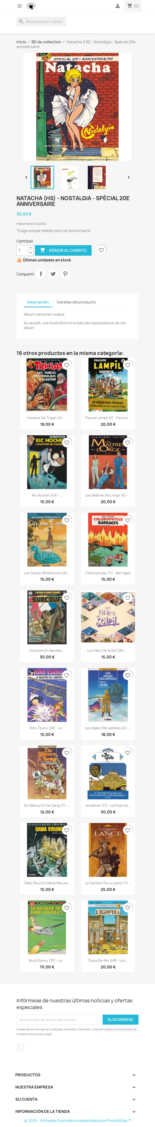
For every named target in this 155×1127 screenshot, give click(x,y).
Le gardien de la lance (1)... (108, 883)
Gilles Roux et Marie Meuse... (47, 883)
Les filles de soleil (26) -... (108, 650)
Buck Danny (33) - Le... (47, 960)
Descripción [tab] (38, 302)
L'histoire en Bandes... (47, 650)
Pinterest (65, 274)
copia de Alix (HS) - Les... (108, 960)
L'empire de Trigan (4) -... (47, 417)
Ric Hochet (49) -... (47, 495)
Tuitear (53, 274)
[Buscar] (41, 21)
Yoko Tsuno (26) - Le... (47, 728)
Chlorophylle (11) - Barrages (108, 573)
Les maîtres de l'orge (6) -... (108, 495)
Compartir (41, 274)
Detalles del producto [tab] (76, 302)
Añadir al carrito (63, 250)
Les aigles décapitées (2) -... (108, 728)
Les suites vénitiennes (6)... (47, 573)
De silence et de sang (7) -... (47, 805)
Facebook (21, 1047)
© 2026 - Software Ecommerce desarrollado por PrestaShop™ (77, 1120)
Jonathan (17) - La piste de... (108, 805)
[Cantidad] (22, 250)
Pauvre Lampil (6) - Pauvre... (108, 417)
